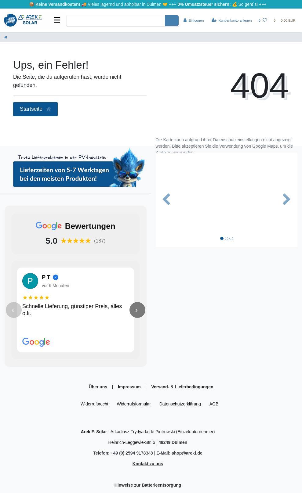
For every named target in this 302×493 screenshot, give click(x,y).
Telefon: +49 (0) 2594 (114, 453)
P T (46, 277)
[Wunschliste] (262, 20)
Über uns (99, 386)
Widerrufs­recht (94, 403)
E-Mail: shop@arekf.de (179, 453)
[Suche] (172, 20)
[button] (166, 200)
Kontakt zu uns (148, 463)
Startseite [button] (35, 109)
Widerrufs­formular (134, 403)
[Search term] (116, 20)
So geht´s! (248, 4)
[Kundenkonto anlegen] (231, 20)
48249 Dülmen (172, 442)
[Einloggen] (193, 20)
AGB (214, 403)
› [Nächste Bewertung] (136, 310)
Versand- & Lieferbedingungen (182, 386)
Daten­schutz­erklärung (180, 403)
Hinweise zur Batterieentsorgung (148, 485)
